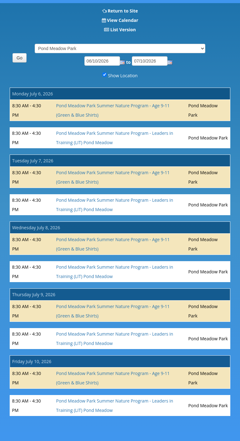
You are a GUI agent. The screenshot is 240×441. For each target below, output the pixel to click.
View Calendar (122, 20)
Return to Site (123, 11)
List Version (123, 30)
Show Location (123, 76)
